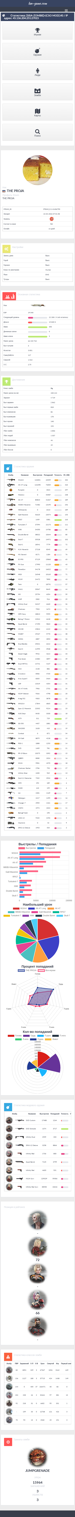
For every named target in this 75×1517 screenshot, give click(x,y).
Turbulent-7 (22, 525)
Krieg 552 (21, 698)
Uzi (19, 793)
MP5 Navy (22, 614)
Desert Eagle (22, 654)
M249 (20, 579)
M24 (20, 669)
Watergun (21, 798)
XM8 (20, 529)
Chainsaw (21, 609)
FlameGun (21, 569)
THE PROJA (8, 198)
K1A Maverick (23, 549)
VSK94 (20, 808)
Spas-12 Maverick (24, 708)
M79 (20, 718)
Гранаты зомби (21, 1439)
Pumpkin (21, 490)
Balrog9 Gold (23, 813)
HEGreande (22, 510)
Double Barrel (23, 535)
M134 (20, 763)
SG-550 (21, 723)
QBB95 (20, 758)
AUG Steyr (22, 713)
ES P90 (20, 559)
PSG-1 (20, 743)
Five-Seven (22, 659)
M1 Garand (22, 554)
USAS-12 (21, 818)
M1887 (20, 634)
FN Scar (21, 564)
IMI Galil (21, 738)
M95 (20, 783)
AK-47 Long (22, 485)
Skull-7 (20, 539)
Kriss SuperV (22, 679)
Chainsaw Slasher (24, 768)
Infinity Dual (22, 604)
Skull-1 (20, 544)
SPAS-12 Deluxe (24, 828)
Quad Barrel (22, 624)
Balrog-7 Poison (24, 619)
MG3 (20, 574)
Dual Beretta (22, 644)
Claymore (21, 823)
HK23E (20, 629)
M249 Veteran (23, 694)
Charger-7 (22, 803)
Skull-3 (20, 649)
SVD (19, 748)
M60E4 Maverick (24, 505)
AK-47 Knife (22, 689)
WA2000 (21, 728)
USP (19, 684)
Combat (21, 733)
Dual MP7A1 (23, 664)
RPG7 (20, 520)
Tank (20, 584)
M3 (19, 594)
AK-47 (20, 500)
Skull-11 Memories (24, 778)
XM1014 (21, 704)
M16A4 (21, 480)
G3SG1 (20, 639)
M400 (20, 788)
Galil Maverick (23, 515)
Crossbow (21, 674)
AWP (20, 599)
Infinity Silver (23, 773)
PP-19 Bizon (22, 753)
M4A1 (20, 589)
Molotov (21, 495)
